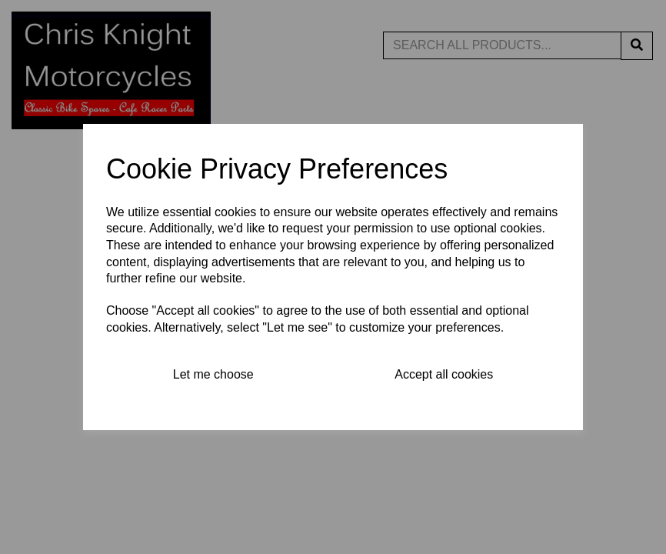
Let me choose (213, 374)
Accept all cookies (444, 374)
